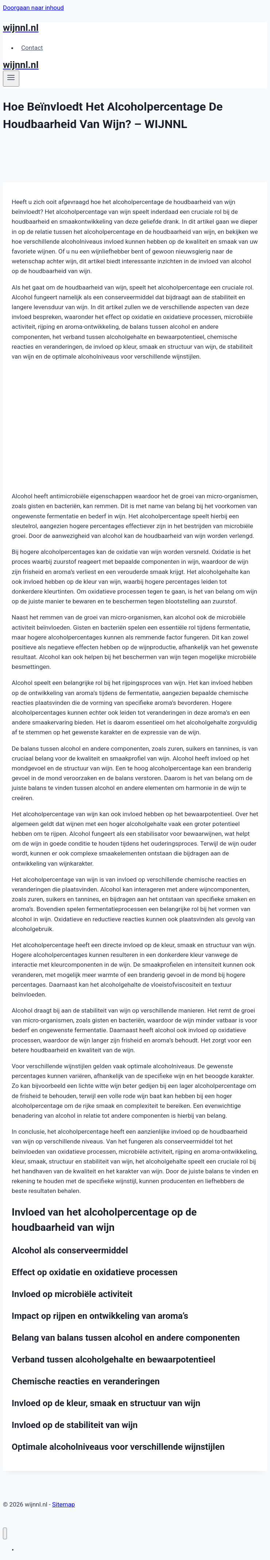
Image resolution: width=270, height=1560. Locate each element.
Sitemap (63, 1504)
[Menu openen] (11, 79)
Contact (32, 47)
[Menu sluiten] (5, 1534)
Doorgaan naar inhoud (33, 7)
